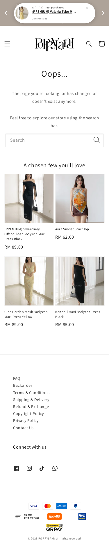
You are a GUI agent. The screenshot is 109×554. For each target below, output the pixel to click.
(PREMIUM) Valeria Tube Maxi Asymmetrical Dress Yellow (55, 11)
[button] (7, 43)
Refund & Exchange (31, 406)
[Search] (96, 140)
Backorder (22, 385)
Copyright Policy (28, 413)
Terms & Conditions (31, 392)
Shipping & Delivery (31, 399)
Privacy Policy (25, 420)
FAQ (16, 378)
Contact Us (23, 427)
